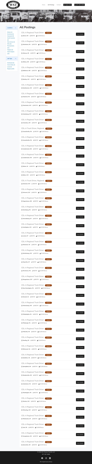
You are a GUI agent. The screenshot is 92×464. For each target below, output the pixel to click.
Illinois (9, 32)
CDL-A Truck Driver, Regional (32, 128)
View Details (80, 34)
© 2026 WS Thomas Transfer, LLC (46, 452)
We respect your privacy (46, 462)
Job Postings (51, 5)
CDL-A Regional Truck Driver (32, 32)
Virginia (10, 50)
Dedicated (10, 63)
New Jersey (11, 42)
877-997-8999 (46, 454)
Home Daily (11, 65)
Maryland (10, 36)
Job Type (9, 58)
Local (9, 67)
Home (43, 5)
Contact (59, 5)
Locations (10, 28)
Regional (10, 69)
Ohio (9, 44)
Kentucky (10, 34)
